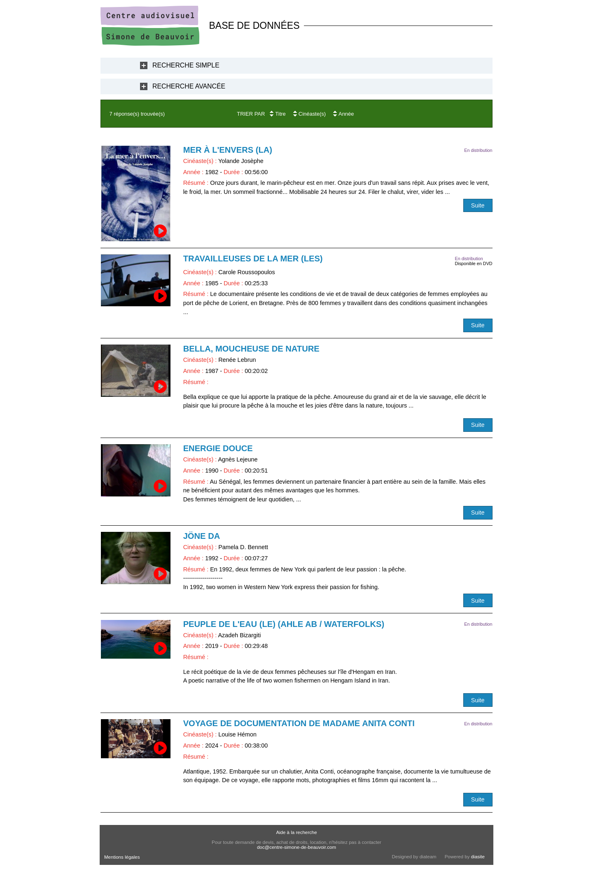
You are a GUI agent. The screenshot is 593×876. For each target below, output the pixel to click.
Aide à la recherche (296, 832)
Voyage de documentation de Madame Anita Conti (299, 723)
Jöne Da (201, 536)
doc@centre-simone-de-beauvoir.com (296, 847)
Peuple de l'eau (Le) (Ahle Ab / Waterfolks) (284, 624)
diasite (478, 856)
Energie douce (218, 448)
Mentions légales (122, 857)
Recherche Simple (185, 65)
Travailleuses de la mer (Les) (253, 258)
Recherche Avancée (188, 86)
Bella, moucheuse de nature (251, 348)
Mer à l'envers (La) (227, 149)
